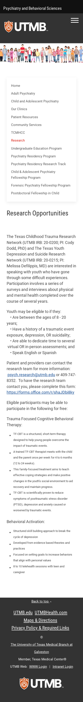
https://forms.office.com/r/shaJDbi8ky (40, 392)
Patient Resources (24, 117)
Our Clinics (19, 109)
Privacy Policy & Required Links (40, 628)
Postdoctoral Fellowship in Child (35, 193)
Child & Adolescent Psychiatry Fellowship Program (33, 174)
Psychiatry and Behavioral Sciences (32, 8)
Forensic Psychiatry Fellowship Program (40, 185)
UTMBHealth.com (51, 612)
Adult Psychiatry (23, 93)
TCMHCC (18, 133)
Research (18, 140)
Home (15, 86)
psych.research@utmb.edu (31, 375)
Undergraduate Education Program (36, 148)
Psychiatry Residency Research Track (38, 164)
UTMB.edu (23, 612)
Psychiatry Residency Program (33, 156)
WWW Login (38, 667)
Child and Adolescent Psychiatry (35, 101)
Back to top (41, 601)
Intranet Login (63, 667)
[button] (75, 20)
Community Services (26, 125)
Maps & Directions (40, 620)
